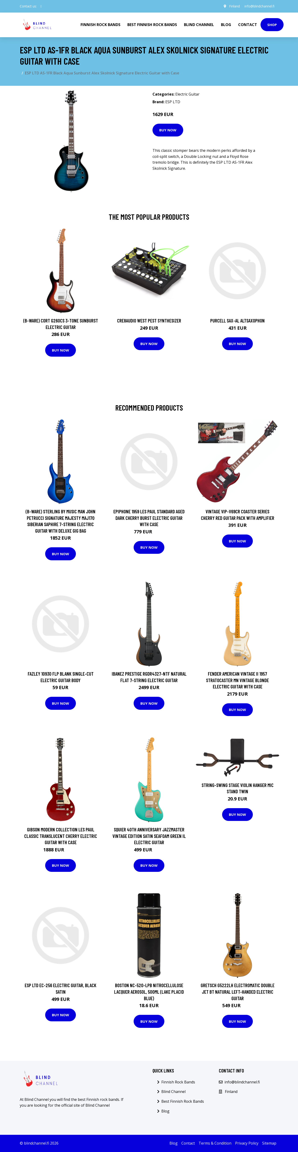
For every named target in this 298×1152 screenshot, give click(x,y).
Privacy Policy (246, 1143)
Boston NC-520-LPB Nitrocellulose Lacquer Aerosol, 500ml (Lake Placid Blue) (149, 991)
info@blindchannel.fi (259, 6)
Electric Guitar (187, 94)
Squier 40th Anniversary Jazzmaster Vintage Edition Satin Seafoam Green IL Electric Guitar (149, 836)
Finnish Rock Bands (100, 24)
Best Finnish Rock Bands (152, 24)
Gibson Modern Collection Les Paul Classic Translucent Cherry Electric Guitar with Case (60, 836)
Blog (226, 24)
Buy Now (167, 130)
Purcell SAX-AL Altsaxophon (237, 320)
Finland (234, 6)
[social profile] (41, 6)
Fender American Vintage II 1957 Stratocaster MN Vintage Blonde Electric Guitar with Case (237, 680)
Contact (247, 24)
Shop (272, 24)
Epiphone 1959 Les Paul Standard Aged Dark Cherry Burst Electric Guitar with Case (149, 517)
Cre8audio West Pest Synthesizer (149, 320)
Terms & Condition (215, 1143)
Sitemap (269, 1143)
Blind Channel (199, 24)
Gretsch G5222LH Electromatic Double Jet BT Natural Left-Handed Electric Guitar (237, 991)
